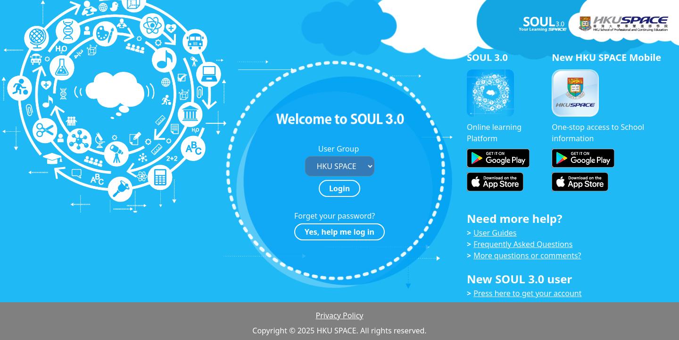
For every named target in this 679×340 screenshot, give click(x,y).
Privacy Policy (340, 315)
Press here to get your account (527, 293)
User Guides (494, 233)
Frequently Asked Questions (522, 244)
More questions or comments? (527, 255)
